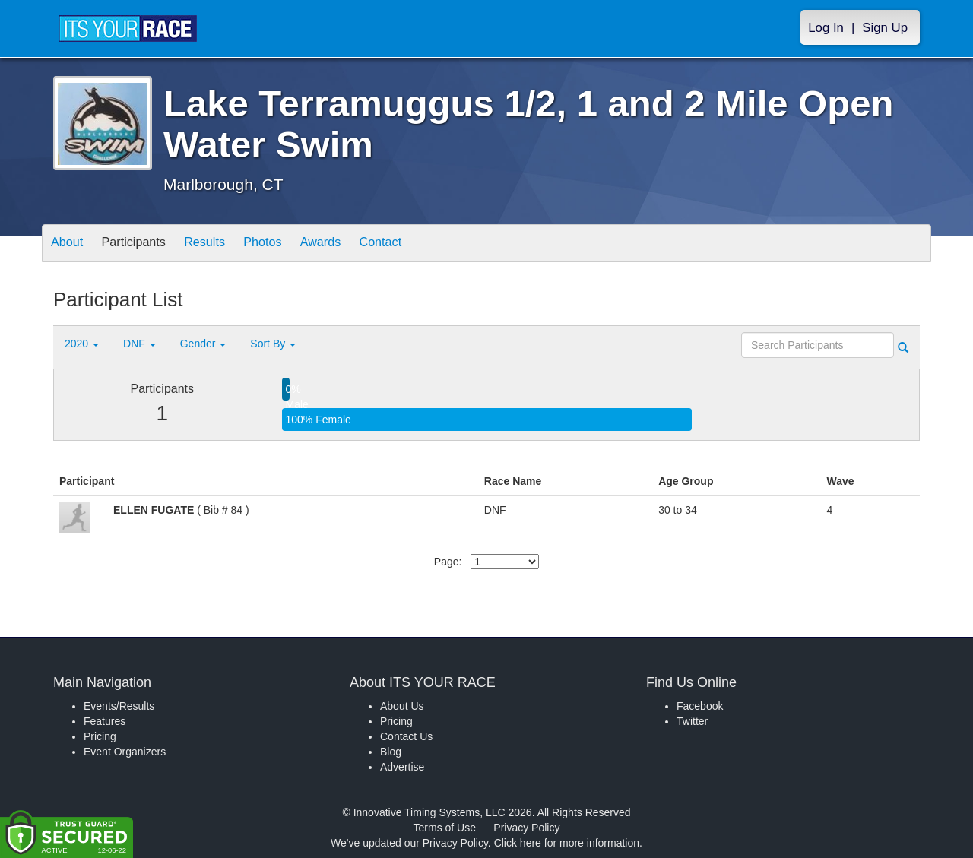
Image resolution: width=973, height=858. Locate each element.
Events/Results (119, 706)
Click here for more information (566, 843)
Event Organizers (125, 752)
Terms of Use (445, 828)
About (70, 244)
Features (104, 721)
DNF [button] (139, 343)
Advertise (402, 767)
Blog (390, 752)
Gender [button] (203, 343)
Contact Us (406, 736)
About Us (402, 706)
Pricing (100, 736)
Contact (422, 244)
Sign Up (885, 28)
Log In (826, 28)
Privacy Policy (526, 828)
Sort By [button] (273, 343)
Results (224, 244)
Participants (145, 244)
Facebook (700, 706)
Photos (289, 244)
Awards (355, 244)
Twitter (692, 721)
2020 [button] (82, 343)
